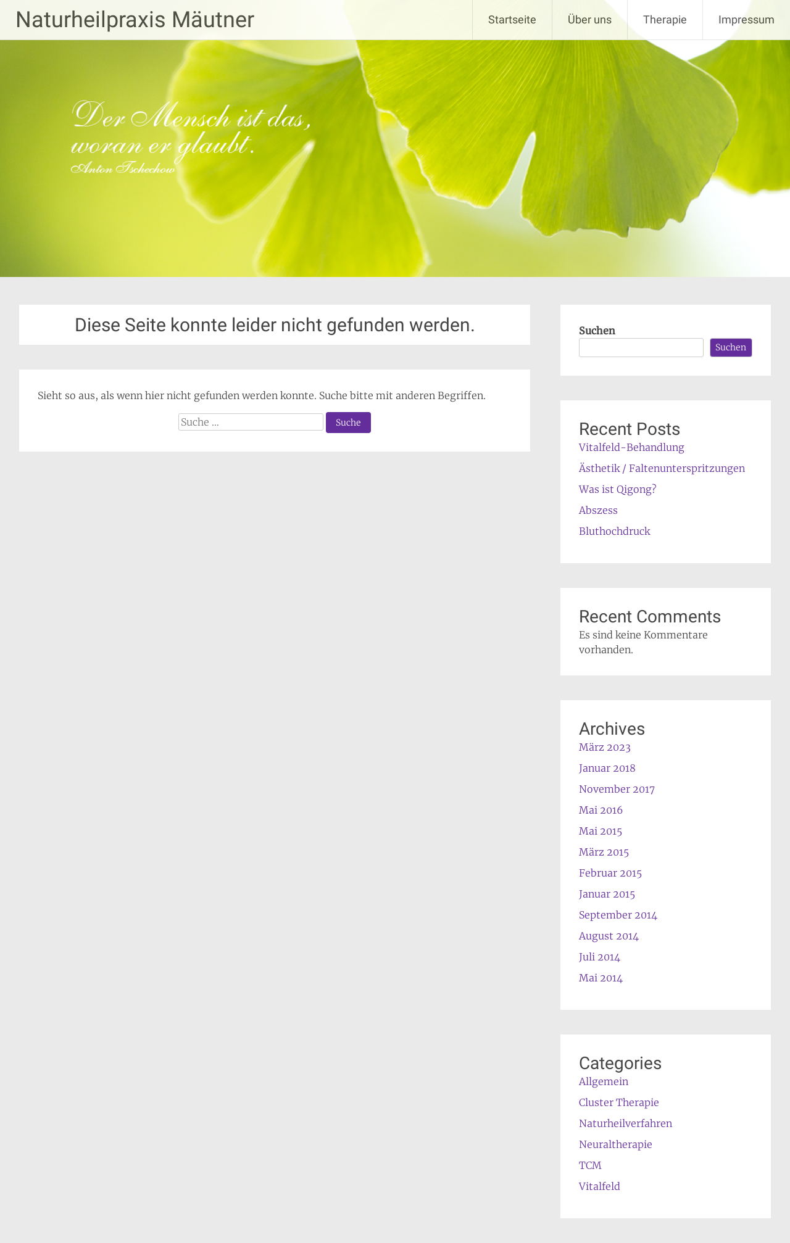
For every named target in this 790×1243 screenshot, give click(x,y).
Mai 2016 (601, 810)
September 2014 (618, 915)
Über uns (590, 19)
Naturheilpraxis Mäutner (134, 20)
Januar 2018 (607, 768)
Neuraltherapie (615, 1144)
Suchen (597, 330)
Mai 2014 (601, 978)
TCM (590, 1165)
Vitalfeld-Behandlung (631, 447)
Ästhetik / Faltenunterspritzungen (662, 468)
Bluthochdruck (614, 531)
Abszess (598, 510)
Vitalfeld (599, 1186)
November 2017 (617, 789)
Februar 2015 (610, 873)
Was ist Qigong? (618, 489)
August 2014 (609, 936)
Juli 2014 (599, 957)
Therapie (665, 19)
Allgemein (603, 1081)
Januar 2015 (607, 894)
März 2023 (605, 747)
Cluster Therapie (619, 1102)
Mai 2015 (600, 831)
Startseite (512, 19)
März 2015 (604, 852)
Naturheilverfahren (625, 1123)
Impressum (746, 19)
